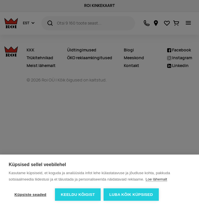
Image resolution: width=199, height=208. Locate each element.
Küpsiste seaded (30, 194)
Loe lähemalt (156, 179)
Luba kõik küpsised (131, 194)
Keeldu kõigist (78, 194)
